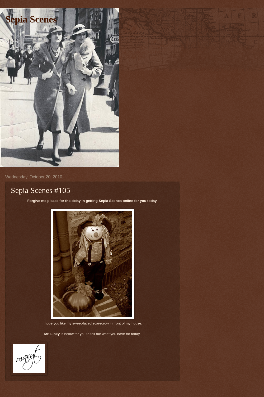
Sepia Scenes (31, 19)
